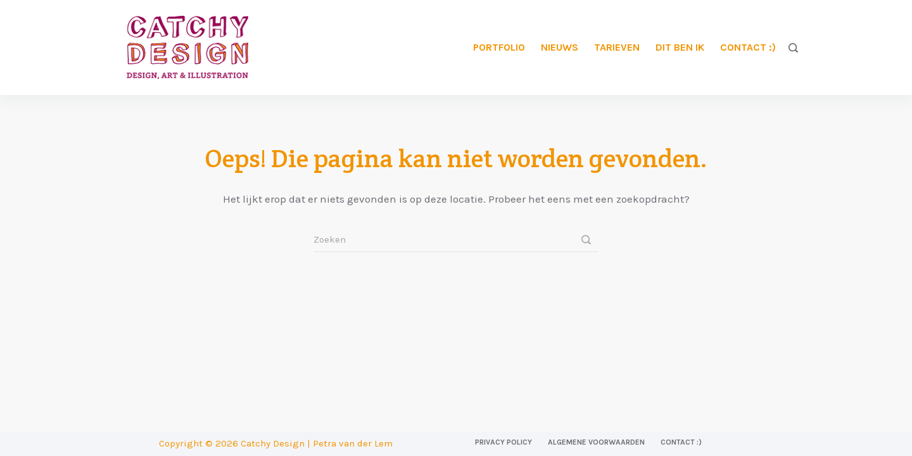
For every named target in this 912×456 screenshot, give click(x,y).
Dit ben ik (680, 47)
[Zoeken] (793, 48)
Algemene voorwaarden (596, 442)
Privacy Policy (503, 442)
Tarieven (617, 47)
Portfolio (499, 47)
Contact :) (748, 47)
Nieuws (559, 47)
